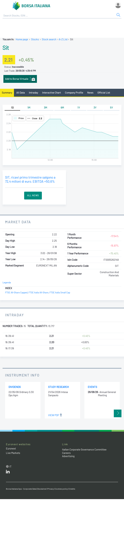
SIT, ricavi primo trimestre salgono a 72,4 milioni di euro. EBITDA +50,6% (30, 179)
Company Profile (74, 92)
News (90, 92)
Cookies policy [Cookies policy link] (61, 489)
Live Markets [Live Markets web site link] (13, 452)
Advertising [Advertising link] (68, 456)
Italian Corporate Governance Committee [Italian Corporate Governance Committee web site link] (84, 449)
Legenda (7, 282)
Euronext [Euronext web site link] (11, 448)
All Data (20, 92)
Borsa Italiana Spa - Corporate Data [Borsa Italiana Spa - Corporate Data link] (21, 489)
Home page (22, 39)
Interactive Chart (51, 92)
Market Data (18, 222)
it (10, 466)
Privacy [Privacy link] (50, 489)
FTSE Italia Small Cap (59, 292)
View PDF (55, 415)
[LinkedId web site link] (8, 472)
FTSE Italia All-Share (38, 292)
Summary (7, 92)
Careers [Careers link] (66, 452)
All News (33, 195)
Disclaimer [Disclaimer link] (41, 489)
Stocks (35, 39)
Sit (6, 47)
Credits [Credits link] (72, 489)
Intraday (33, 92)
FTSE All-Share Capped (16, 292)
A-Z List (63, 39)
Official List (103, 92)
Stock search (49, 39)
